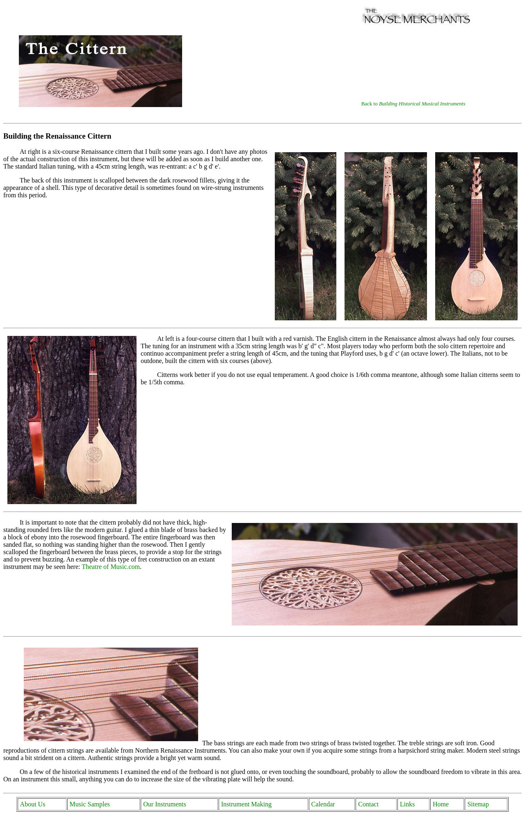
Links (407, 804)
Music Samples (90, 804)
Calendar (323, 804)
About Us (33, 804)
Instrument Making (246, 804)
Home (441, 804)
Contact (368, 804)
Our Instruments (164, 804)
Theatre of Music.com (111, 566)
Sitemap (477, 804)
